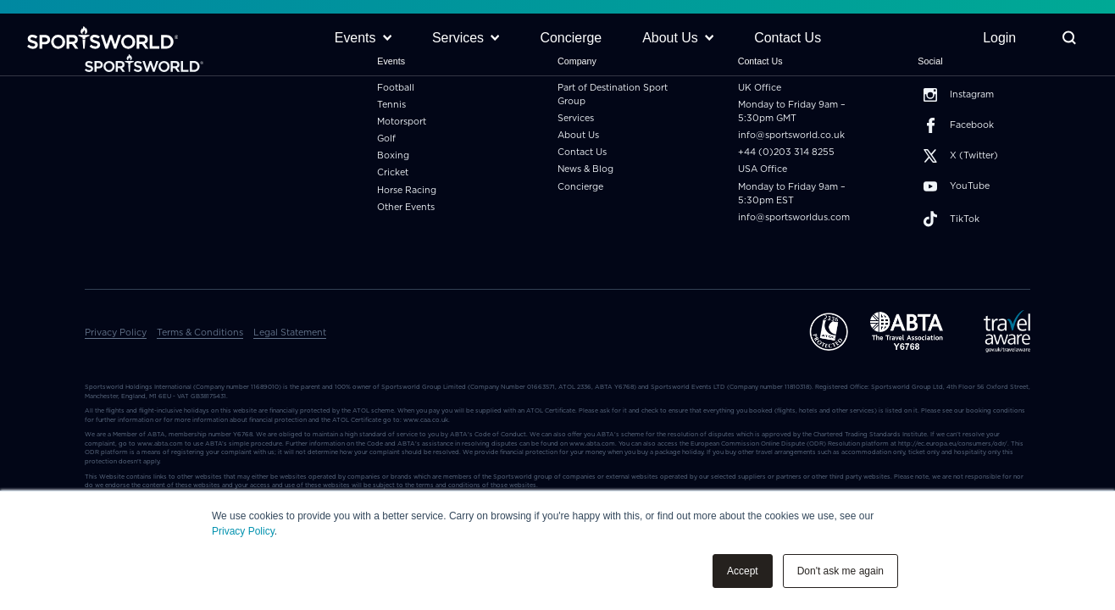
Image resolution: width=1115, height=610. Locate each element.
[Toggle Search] (1069, 38)
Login (999, 37)
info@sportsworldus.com (794, 217)
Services (576, 118)
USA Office (762, 169)
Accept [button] (742, 571)
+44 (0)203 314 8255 (786, 152)
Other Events (406, 207)
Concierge (580, 186)
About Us (578, 135)
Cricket (392, 172)
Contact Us (582, 152)
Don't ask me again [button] (840, 571)
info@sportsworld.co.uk (791, 135)
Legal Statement (289, 332)
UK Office (759, 87)
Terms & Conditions (200, 332)
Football (395, 87)
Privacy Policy (243, 531)
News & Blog (585, 169)
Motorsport (401, 121)
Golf (386, 138)
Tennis (391, 104)
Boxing (393, 155)
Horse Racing (406, 190)
